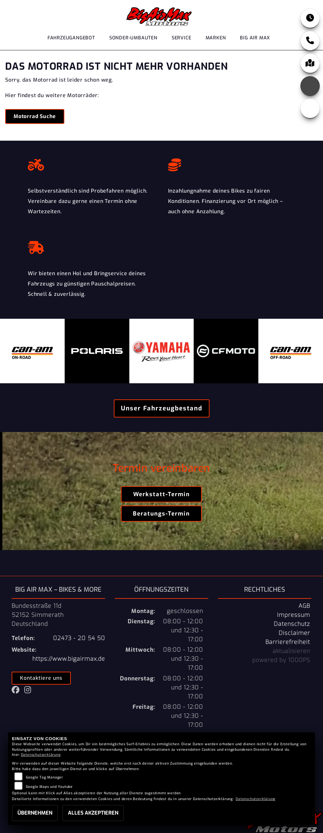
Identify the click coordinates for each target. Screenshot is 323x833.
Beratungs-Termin (161, 513)
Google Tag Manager (44, 777)
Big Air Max (255, 38)
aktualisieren (291, 651)
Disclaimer (294, 633)
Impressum (293, 615)
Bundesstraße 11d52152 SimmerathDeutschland (38, 615)
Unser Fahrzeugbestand (161, 408)
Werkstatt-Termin (161, 494)
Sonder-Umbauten (133, 38)
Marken (216, 38)
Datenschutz (292, 624)
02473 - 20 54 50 (79, 638)
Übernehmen (34, 812)
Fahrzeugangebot (71, 38)
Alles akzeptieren (93, 812)
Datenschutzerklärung (41, 754)
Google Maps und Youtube (49, 786)
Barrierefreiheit (287, 642)
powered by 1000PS (281, 660)
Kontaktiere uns (41, 678)
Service (181, 38)
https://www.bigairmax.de (68, 659)
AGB (304, 606)
